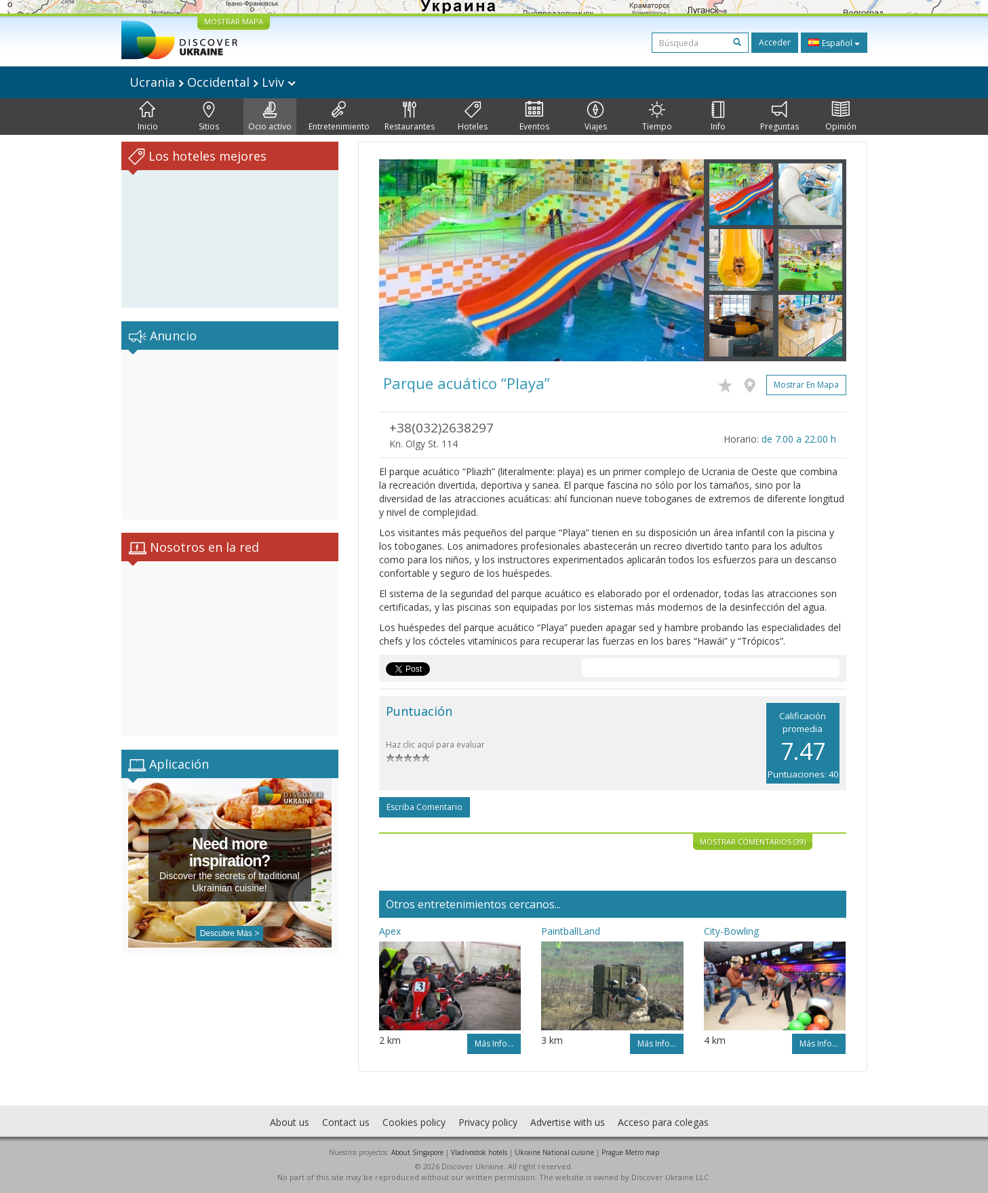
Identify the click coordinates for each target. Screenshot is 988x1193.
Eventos (534, 116)
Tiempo (657, 116)
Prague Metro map (630, 1152)
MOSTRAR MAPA (233, 21)
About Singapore (417, 1152)
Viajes (596, 116)
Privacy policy (487, 1122)
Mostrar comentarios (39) (753, 841)
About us (289, 1122)
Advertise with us (567, 1122)
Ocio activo (270, 116)
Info (718, 116)
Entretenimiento (339, 116)
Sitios (209, 116)
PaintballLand (570, 931)
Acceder (775, 42)
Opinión (840, 116)
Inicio (148, 116)
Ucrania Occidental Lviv (213, 82)
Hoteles (473, 116)
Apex (390, 931)
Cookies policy (414, 1122)
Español (834, 43)
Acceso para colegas (663, 1122)
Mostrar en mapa (806, 384)
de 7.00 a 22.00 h (799, 438)
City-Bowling (731, 931)
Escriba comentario (424, 807)
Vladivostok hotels (479, 1152)
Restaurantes (409, 116)
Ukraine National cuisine (554, 1152)
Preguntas (779, 116)
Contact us (346, 1122)
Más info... (494, 1043)
